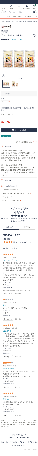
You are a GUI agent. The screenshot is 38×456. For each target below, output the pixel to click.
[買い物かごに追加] (19, 130)
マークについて (7, 197)
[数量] (5, 101)
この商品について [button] (11, 186)
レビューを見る (19, 40)
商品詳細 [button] (8, 146)
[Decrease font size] (36, 142)
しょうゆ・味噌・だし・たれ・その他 (12, 21)
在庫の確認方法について (10, 190)
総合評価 (7, 239)
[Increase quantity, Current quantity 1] (9, 101)
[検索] (34, 12)
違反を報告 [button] (18, 293)
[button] (3, 7)
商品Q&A (27, 227)
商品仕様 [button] (8, 180)
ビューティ (29, 16)
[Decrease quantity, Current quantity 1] (2, 101)
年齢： (5, 287)
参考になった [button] (8, 293)
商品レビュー (11, 227)
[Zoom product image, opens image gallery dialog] (3, 75)
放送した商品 (17, 16)
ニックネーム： (8, 282)
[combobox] (17, 12)
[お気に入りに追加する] (34, 36)
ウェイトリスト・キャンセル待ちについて (15, 193)
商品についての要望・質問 (10, 200)
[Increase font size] (33, 142)
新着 (8, 16)
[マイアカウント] (26, 7)
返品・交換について (8, 114)
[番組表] (11, 7)
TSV (3, 16)
